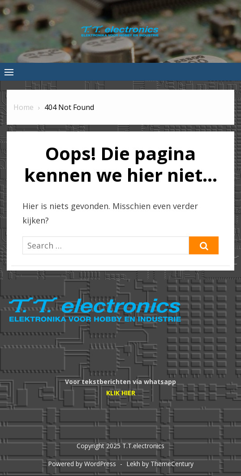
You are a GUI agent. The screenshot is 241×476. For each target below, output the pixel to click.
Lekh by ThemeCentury (160, 463)
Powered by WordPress (82, 463)
